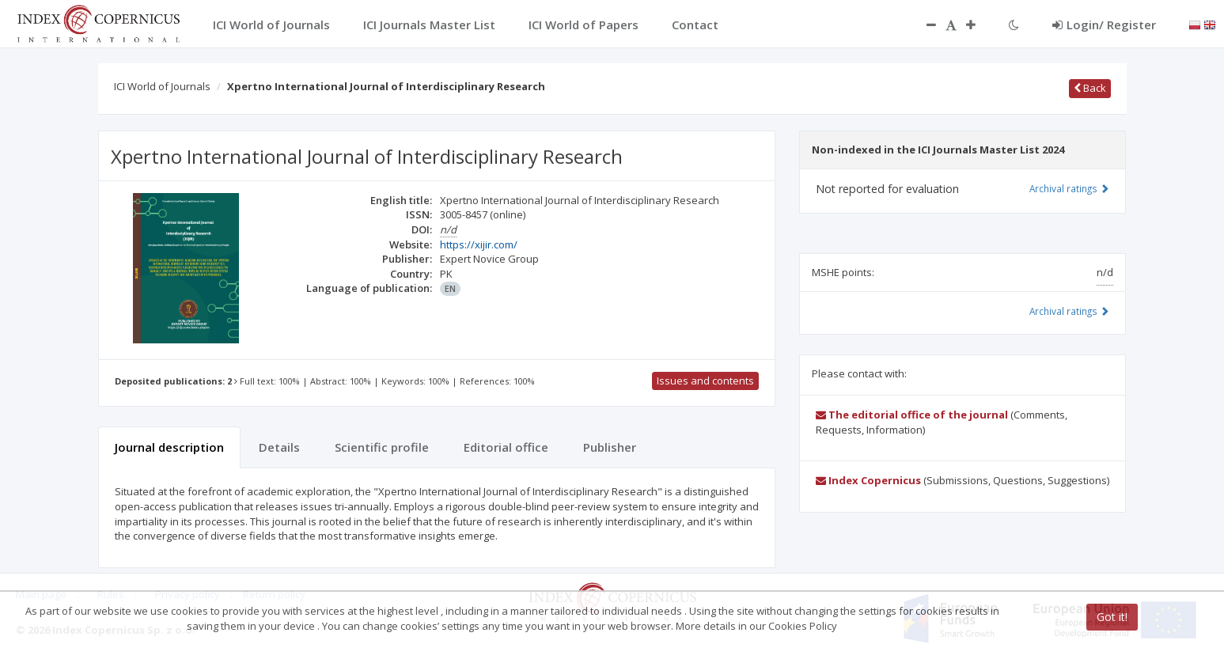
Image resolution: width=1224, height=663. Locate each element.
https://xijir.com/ (478, 244)
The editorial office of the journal (912, 414)
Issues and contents (705, 380)
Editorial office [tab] (506, 447)
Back (1090, 88)
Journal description (169, 447)
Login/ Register (1104, 24)
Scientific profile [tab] (382, 447)
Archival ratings (1069, 188)
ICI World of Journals (162, 86)
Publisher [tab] (609, 447)
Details (279, 447)
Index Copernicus (868, 480)
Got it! (1112, 616)
